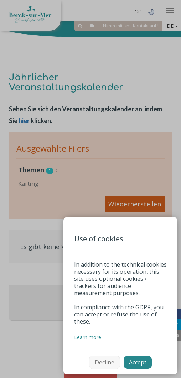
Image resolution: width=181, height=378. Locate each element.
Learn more (87, 337)
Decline (104, 362)
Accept (137, 362)
